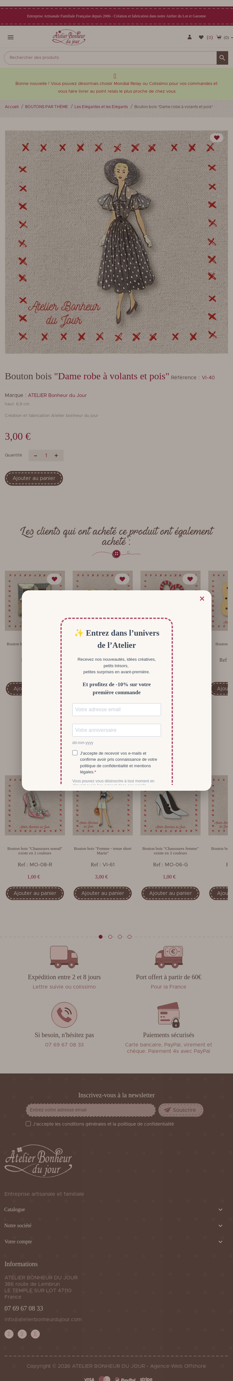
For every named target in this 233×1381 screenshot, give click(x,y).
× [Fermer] (202, 599)
